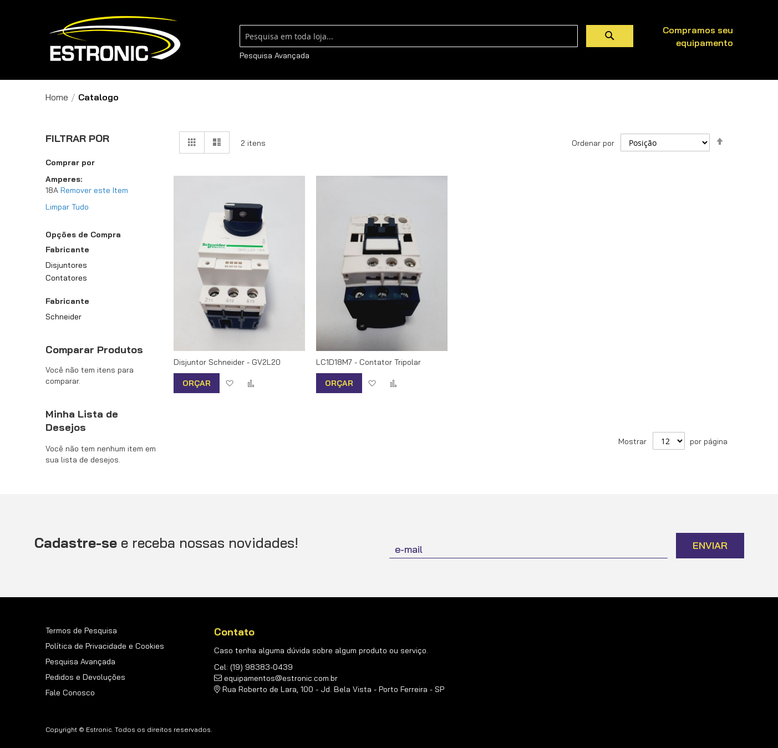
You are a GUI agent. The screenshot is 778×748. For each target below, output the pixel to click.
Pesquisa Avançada (274, 55)
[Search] (609, 36)
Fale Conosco (70, 693)
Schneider (63, 317)
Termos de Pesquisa (81, 630)
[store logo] (114, 39)
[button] (229, 383)
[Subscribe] (710, 545)
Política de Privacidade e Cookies (104, 646)
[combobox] (409, 36)
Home (56, 97)
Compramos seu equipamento (698, 36)
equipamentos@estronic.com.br (281, 678)
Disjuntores (66, 265)
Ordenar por (593, 142)
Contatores (66, 278)
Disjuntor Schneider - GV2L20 (227, 362)
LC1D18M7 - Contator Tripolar (368, 362)
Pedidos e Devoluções (85, 677)
